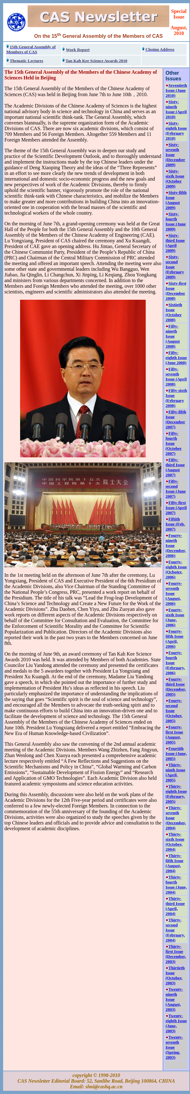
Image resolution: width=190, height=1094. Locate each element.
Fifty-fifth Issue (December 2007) (176, 419)
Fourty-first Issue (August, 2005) (174, 734)
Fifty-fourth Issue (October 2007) (174, 443)
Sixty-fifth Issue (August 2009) (176, 200)
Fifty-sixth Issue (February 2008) (176, 398)
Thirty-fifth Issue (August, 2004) (174, 863)
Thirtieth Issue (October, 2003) (175, 975)
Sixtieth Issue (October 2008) (174, 312)
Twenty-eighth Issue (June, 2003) (176, 1023)
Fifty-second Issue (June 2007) (176, 489)
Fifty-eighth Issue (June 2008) (176, 357)
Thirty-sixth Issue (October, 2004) (175, 842)
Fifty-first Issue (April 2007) (176, 507)
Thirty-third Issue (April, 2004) (175, 906)
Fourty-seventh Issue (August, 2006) (174, 593)
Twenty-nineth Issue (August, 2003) (174, 999)
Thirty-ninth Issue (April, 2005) (175, 772)
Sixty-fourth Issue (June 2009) (176, 221)
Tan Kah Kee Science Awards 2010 (97, 60)
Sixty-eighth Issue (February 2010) (176, 131)
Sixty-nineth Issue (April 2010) (176, 109)
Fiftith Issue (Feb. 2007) (175, 524)
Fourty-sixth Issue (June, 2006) (175, 617)
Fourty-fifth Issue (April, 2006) (174, 639)
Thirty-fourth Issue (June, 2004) (176, 884)
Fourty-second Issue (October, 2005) (174, 710)
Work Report (78, 49)
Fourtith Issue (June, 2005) (176, 753)
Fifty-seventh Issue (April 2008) (176, 376)
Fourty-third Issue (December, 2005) (176, 687)
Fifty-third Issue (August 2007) (175, 467)
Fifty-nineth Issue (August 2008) (173, 336)
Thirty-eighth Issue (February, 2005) (176, 794)
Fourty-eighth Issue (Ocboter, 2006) (176, 569)
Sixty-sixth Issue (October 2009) (175, 178)
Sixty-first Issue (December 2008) (176, 291)
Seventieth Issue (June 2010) (176, 90)
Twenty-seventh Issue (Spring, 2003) (174, 1047)
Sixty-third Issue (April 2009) (175, 243)
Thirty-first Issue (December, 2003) (176, 954)
